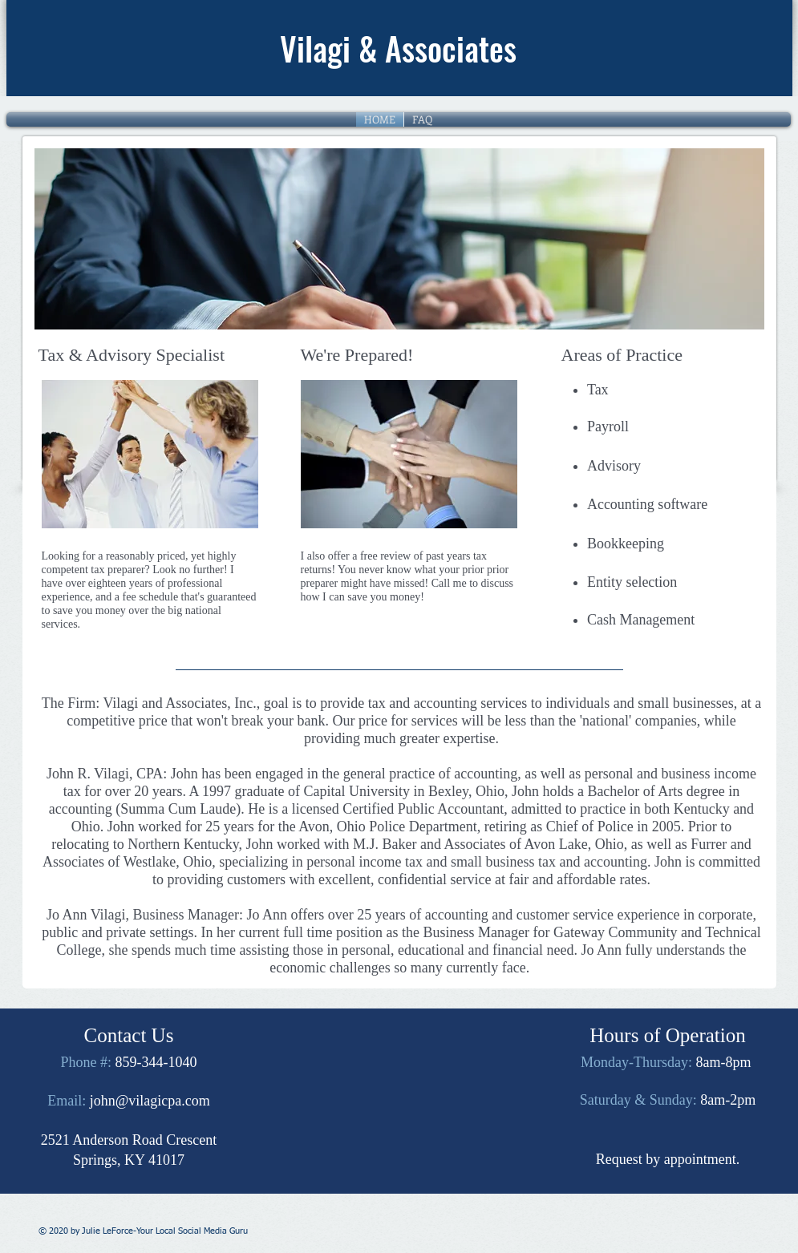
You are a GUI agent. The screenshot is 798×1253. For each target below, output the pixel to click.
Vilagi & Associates (398, 48)
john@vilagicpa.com (150, 1101)
